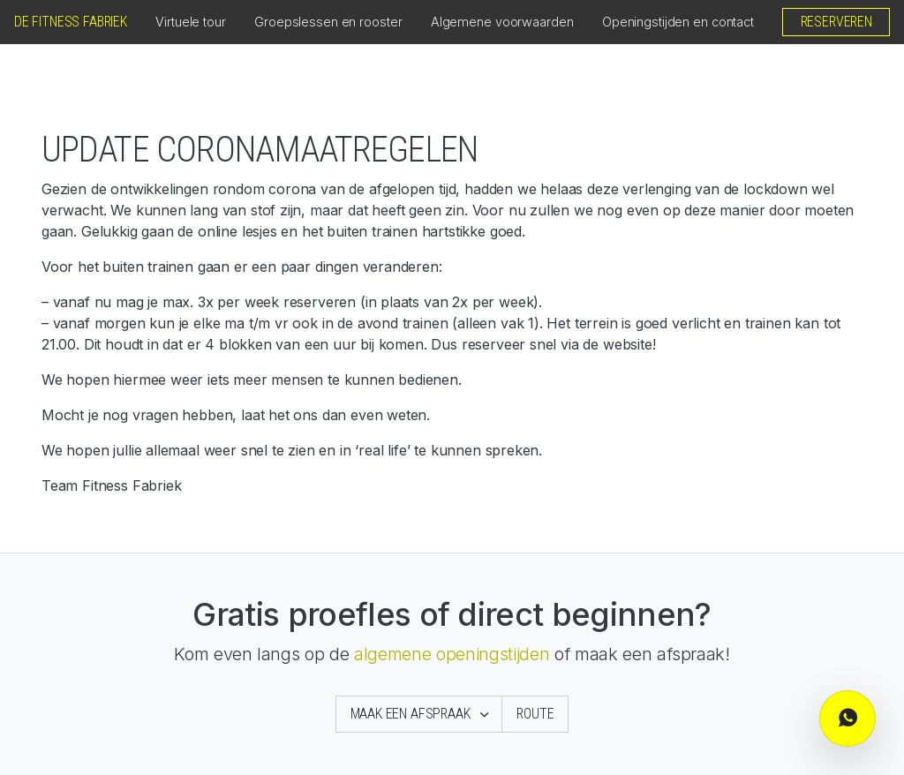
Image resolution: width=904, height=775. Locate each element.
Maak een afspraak (412, 713)
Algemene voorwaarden (502, 21)
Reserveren (836, 21)
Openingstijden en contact (678, 21)
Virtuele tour (190, 21)
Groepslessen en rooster (328, 21)
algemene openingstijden (451, 654)
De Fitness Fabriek (70, 21)
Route (535, 713)
